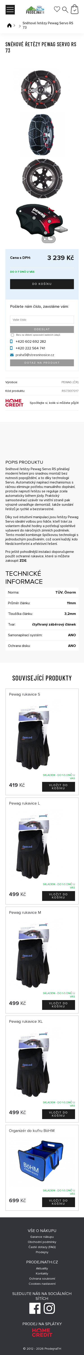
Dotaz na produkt (42, 362)
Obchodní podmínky (42, 1242)
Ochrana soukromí (42, 1279)
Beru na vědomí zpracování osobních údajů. (38, 335)
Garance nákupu (42, 1237)
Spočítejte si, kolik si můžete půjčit (54, 403)
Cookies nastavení (42, 1284)
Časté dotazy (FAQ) (42, 1247)
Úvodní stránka (9, 25)
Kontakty (42, 1273)
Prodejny (42, 1252)
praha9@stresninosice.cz (35, 355)
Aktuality (42, 1268)
